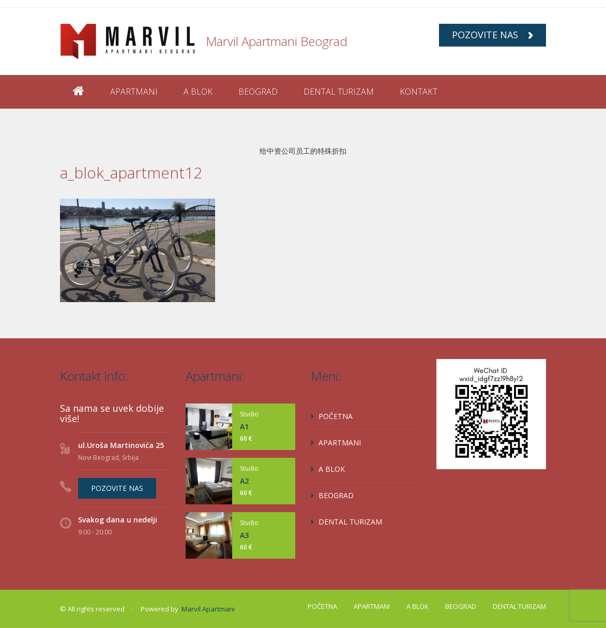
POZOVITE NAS (492, 34)
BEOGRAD (258, 91)
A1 (244, 426)
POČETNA (336, 416)
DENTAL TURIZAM (339, 91)
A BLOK (198, 91)
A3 (244, 535)
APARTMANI (134, 91)
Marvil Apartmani (208, 609)
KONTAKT (418, 91)
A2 (244, 481)
